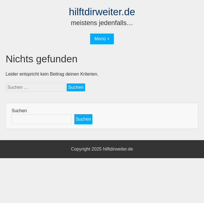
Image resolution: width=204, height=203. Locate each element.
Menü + (102, 38)
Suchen (19, 110)
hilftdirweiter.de (102, 11)
